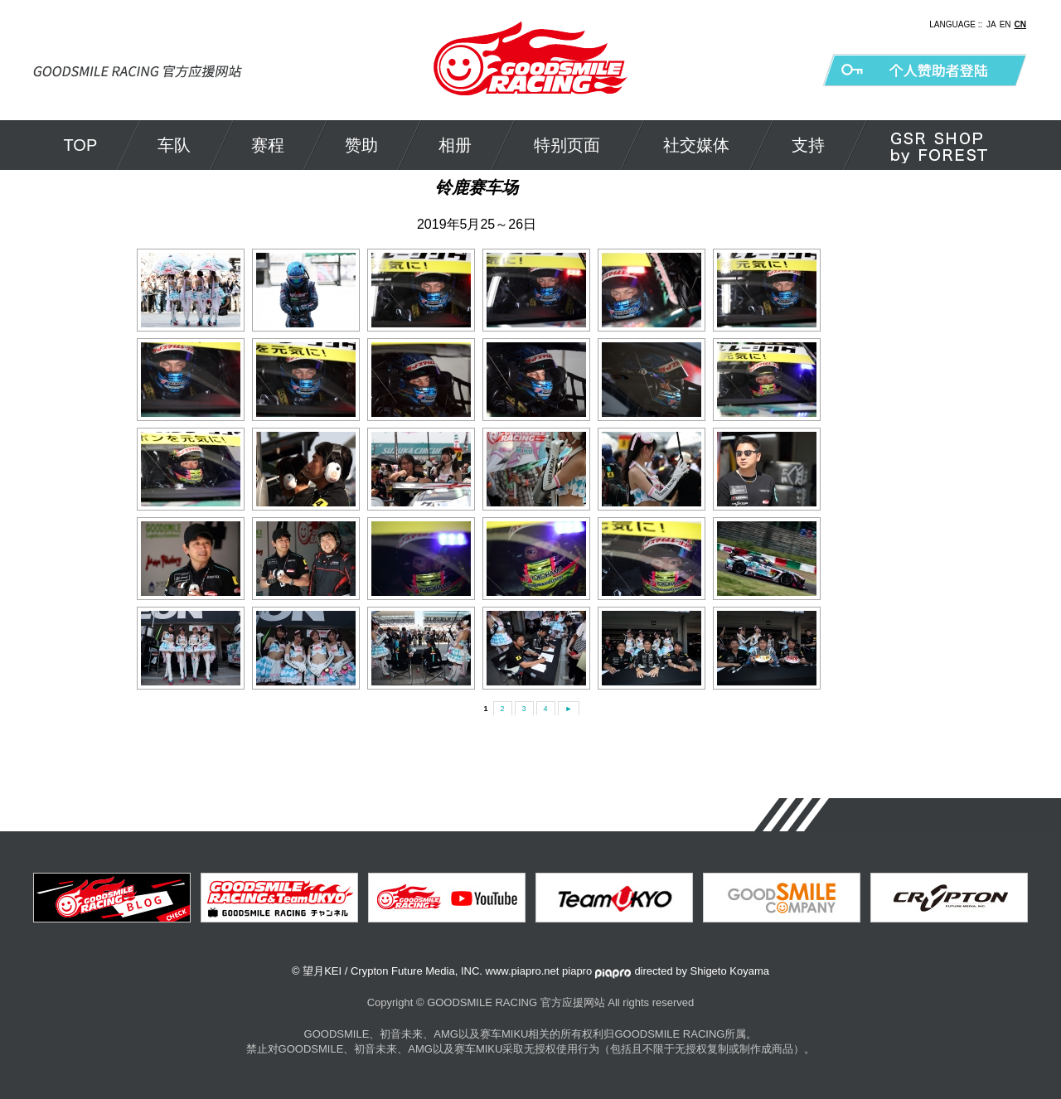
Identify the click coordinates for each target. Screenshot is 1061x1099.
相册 (455, 145)
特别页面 (567, 145)
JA (991, 24)
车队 (174, 145)
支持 (808, 145)
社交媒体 (696, 145)
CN (1020, 24)
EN (1005, 24)
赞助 (361, 145)
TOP (81, 145)
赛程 (267, 145)
